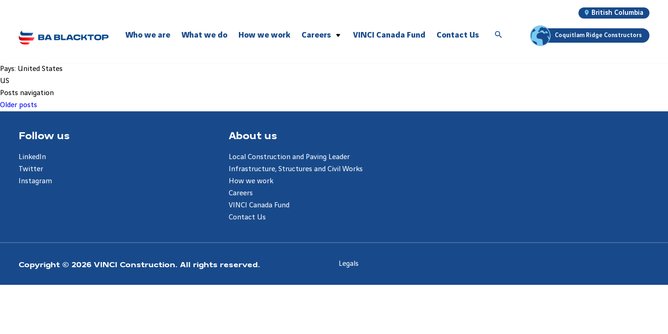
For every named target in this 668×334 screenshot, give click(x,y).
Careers (316, 35)
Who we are (147, 35)
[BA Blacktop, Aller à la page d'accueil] (64, 38)
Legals (349, 264)
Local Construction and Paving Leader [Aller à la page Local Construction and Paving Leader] (289, 157)
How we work (264, 35)
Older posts (18, 105)
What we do (204, 35)
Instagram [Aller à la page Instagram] (35, 181)
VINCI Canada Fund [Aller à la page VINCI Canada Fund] (259, 205)
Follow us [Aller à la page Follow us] (44, 135)
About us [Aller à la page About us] (253, 135)
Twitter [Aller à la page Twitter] (31, 169)
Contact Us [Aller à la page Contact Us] (247, 217)
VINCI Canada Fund (389, 35)
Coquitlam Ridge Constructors (587, 35)
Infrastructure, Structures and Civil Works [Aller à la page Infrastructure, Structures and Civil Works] (296, 169)
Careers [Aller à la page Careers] (241, 193)
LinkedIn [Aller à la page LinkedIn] (32, 157)
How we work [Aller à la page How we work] (251, 181)
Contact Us (458, 35)
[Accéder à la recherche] (498, 35)
